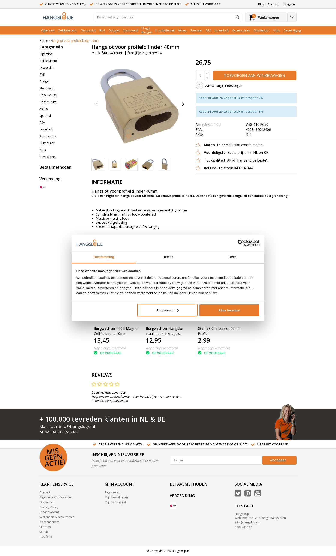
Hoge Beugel (146, 30)
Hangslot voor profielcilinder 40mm (75, 41)
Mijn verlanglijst (115, 502)
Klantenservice (49, 522)
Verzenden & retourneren (57, 517)
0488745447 (243, 527)
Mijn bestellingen (116, 497)
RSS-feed (45, 537)
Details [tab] (168, 257)
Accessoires (241, 30)
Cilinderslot (262, 30)
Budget (114, 30)
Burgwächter (112, 52)
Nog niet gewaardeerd (110, 348)
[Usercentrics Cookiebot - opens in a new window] (241, 243)
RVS (102, 30)
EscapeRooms (49, 512)
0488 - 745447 (65, 432)
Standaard (130, 30)
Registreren (112, 492)
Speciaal (196, 30)
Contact (44, 492)
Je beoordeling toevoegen (110, 401)
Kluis (276, 30)
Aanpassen (167, 310)
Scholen (44, 532)
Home (43, 41)
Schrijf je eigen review (144, 52)
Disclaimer (46, 502)
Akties (182, 30)
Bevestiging (292, 30)
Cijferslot (47, 30)
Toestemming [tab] (103, 257)
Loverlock (222, 30)
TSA (208, 30)
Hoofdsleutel (164, 30)
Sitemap (45, 527)
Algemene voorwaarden (56, 497)
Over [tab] (232, 257)
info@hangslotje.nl (77, 426)
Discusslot (88, 30)
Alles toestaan (229, 310)
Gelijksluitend (67, 30)
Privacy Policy (48, 507)
